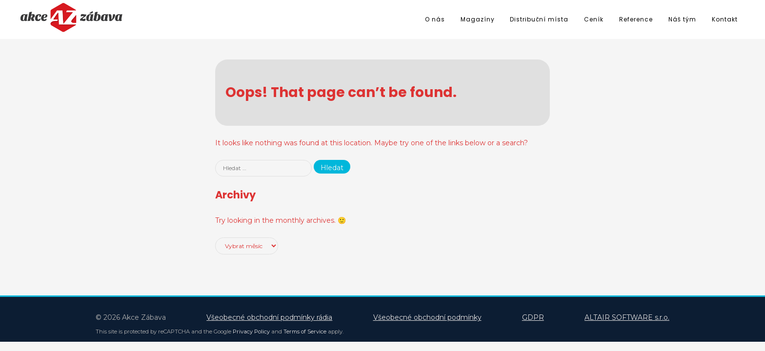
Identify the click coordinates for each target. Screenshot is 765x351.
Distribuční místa (539, 19)
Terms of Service (304, 331)
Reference (636, 19)
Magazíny (478, 19)
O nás (435, 19)
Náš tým (682, 19)
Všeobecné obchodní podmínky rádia (269, 317)
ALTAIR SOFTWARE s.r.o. (626, 317)
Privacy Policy (251, 331)
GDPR (533, 317)
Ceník (594, 19)
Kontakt (725, 19)
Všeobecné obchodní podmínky (427, 317)
